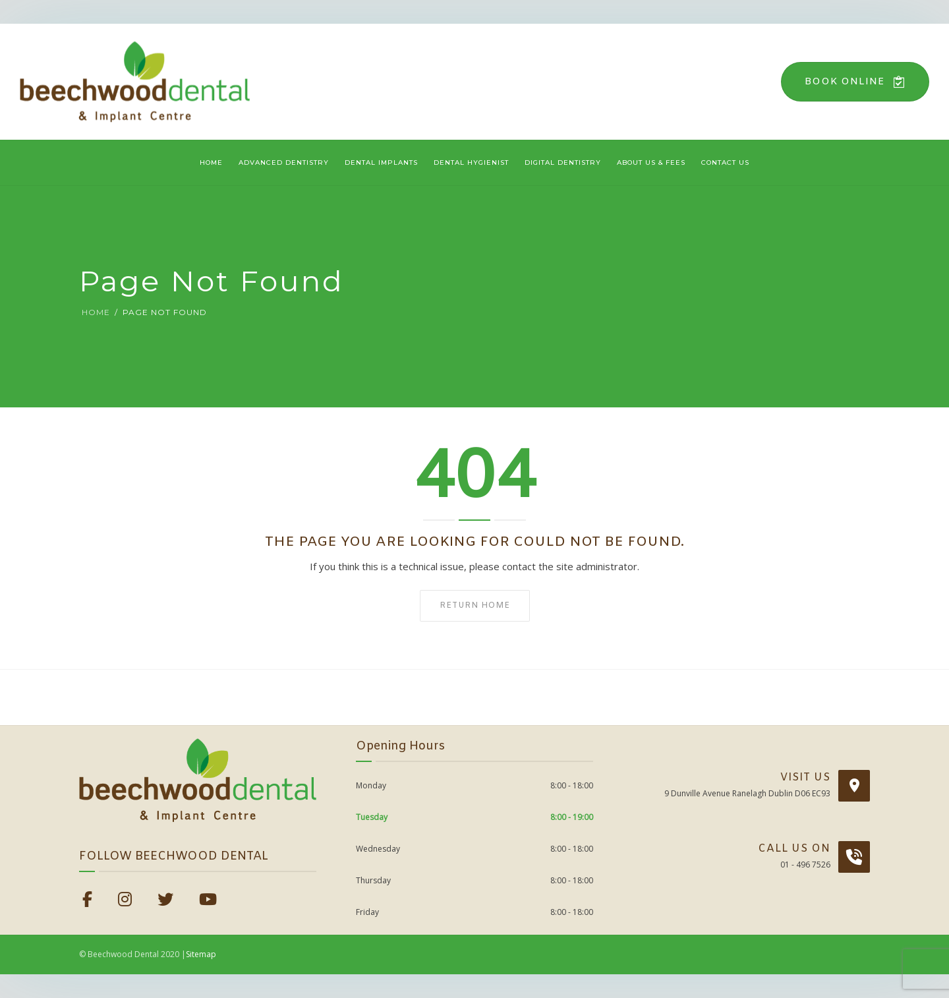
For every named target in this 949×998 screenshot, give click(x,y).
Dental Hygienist (471, 162)
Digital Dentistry (563, 162)
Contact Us (725, 162)
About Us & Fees (651, 162)
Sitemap (201, 954)
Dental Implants (381, 162)
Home (211, 162)
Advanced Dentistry (284, 162)
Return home (475, 606)
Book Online (855, 81)
